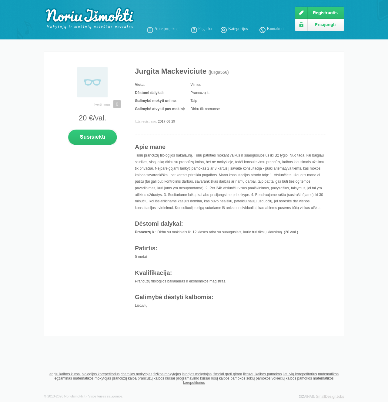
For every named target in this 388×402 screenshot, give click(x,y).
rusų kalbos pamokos (228, 378)
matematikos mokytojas (92, 378)
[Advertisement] (218, 15)
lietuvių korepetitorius (300, 374)
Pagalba (205, 28)
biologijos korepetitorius (100, 374)
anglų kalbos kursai (65, 374)
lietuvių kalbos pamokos (262, 374)
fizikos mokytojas (167, 374)
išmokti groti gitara (227, 374)
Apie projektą (166, 28)
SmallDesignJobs (330, 396)
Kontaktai (275, 28)
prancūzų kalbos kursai (156, 378)
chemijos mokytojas (136, 374)
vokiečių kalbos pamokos (292, 378)
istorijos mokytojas (197, 374)
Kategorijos (238, 28)
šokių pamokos (258, 378)
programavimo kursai (193, 378)
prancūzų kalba (124, 378)
